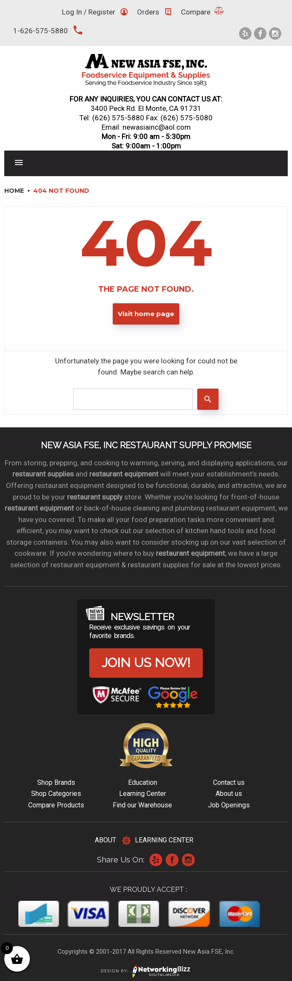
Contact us (229, 782)
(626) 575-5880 (118, 117)
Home (14, 190)
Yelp (155, 859)
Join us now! (146, 662)
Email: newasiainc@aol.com (146, 127)
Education (142, 782)
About (105, 840)
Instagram (188, 859)
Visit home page (146, 314)
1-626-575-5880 (40, 30)
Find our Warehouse (142, 805)
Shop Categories (56, 793)
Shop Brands (56, 782)
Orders (148, 12)
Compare (195, 12)
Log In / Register (88, 12)
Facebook (172, 859)
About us (229, 793)
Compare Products (56, 805)
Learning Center (142, 793)
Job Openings (229, 805)
